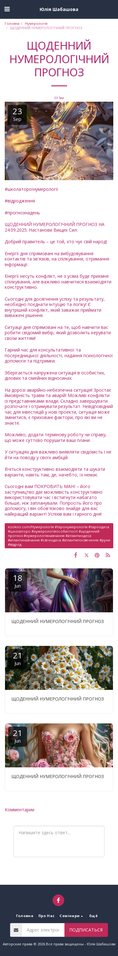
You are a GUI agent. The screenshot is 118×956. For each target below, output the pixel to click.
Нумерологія (36, 23)
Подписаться (86, 930)
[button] (7, 9)
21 (17, 658)
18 (17, 580)
